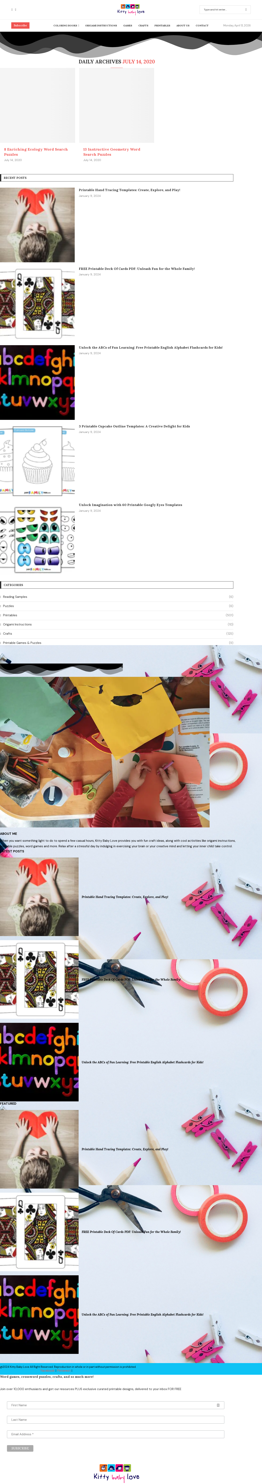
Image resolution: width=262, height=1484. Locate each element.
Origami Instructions (101, 25)
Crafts (143, 25)
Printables (162, 25)
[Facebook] (12, 9)
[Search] (225, 9)
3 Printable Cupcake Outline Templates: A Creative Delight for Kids (134, 426)
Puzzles (118, 606)
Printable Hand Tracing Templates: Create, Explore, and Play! (129, 190)
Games (127, 25)
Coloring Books (65, 25)
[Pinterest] (15, 9)
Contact (202, 25)
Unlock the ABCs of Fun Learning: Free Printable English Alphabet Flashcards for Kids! (150, 347)
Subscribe (20, 25)
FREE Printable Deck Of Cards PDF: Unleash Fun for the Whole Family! (137, 269)
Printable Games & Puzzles (118, 643)
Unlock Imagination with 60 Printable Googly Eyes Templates (130, 505)
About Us (183, 25)
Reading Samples (118, 597)
